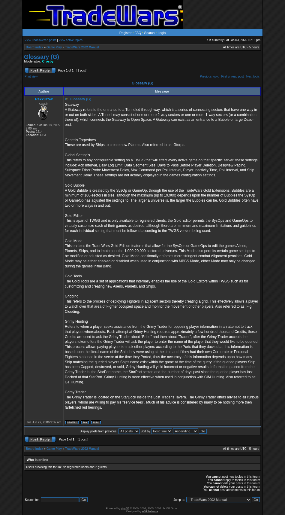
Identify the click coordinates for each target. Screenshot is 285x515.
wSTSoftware (150, 511)
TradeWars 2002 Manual (82, 47)
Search (149, 33)
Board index (34, 47)
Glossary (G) (41, 56)
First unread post (232, 76)
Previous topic (209, 76)
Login (162, 33)
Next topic (253, 76)
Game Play (54, 47)
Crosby (48, 61)
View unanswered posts (40, 40)
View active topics (70, 40)
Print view (31, 76)
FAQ (138, 33)
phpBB (125, 508)
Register (125, 33)
